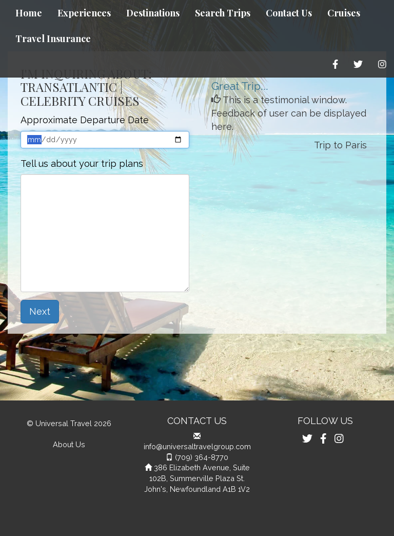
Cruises (343, 13)
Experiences (84, 13)
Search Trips (222, 13)
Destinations (153, 13)
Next (39, 311)
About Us (69, 444)
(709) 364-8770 (201, 457)
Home (28, 13)
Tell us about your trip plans (82, 163)
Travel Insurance (53, 38)
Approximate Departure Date (85, 119)
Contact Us (289, 13)
